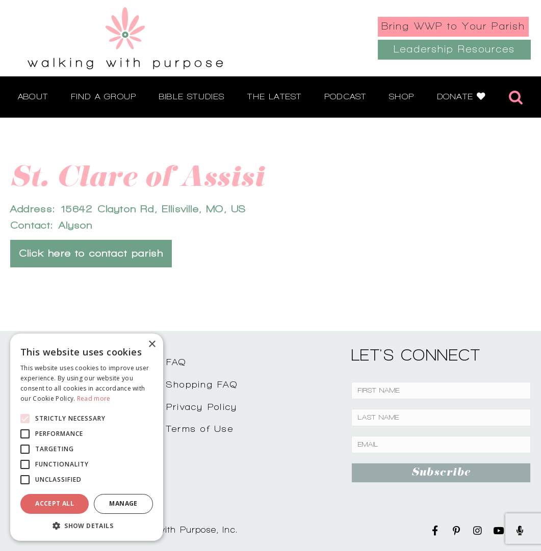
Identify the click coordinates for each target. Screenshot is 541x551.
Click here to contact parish (91, 253)
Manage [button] (123, 503)
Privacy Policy (202, 406)
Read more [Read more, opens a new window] (94, 398)
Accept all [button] (54, 503)
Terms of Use (200, 428)
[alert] (86, 437)
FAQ (176, 362)
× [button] (152, 344)
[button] (86, 525)
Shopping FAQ (202, 384)
